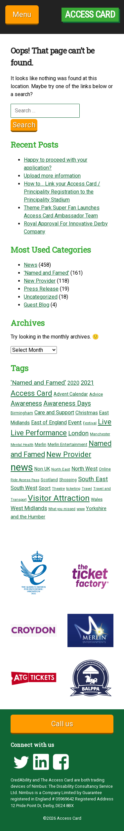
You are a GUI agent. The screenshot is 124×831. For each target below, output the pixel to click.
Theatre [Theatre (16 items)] (58, 488)
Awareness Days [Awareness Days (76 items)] (67, 403)
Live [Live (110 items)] (104, 422)
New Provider (40, 281)
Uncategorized (41, 297)
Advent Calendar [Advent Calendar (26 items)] (71, 394)
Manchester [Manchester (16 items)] (100, 434)
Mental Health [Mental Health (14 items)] (22, 445)
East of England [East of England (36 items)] (49, 423)
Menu (22, 14)
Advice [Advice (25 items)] (96, 394)
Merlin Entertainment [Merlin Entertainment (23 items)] (67, 444)
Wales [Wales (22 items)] (97, 499)
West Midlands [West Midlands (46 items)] (29, 508)
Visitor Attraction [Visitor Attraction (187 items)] (59, 498)
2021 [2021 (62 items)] (87, 382)
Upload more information (52, 176)
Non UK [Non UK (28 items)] (42, 469)
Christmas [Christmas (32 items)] (86, 413)
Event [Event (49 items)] (75, 422)
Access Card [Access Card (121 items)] (31, 393)
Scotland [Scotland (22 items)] (49, 479)
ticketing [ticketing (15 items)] (73, 488)
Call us (62, 724)
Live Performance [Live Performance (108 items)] (39, 433)
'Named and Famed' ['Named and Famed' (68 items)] (38, 382)
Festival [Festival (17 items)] (90, 423)
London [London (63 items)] (78, 433)
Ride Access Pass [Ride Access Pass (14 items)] (25, 480)
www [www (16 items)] (81, 509)
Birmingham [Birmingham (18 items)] (22, 413)
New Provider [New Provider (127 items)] (68, 454)
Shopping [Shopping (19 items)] (68, 480)
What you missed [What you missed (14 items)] (61, 509)
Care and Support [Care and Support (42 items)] (54, 412)
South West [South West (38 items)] (24, 488)
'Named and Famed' (46, 273)
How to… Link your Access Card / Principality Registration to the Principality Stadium (62, 192)
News (30, 265)
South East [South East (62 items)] (93, 479)
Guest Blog (36, 305)
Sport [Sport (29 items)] (45, 488)
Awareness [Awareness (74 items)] (26, 403)
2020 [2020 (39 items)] (73, 383)
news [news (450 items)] (22, 467)
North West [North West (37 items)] (84, 469)
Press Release (41, 289)
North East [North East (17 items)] (60, 469)
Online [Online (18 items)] (105, 469)
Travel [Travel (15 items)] (87, 488)
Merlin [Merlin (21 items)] (40, 444)
